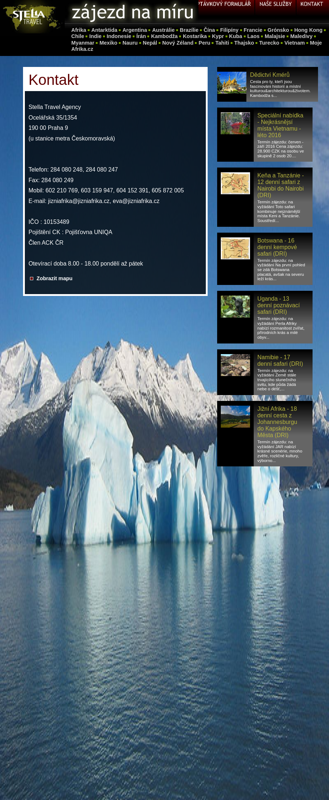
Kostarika (195, 36)
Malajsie (275, 36)
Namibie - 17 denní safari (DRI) (280, 360)
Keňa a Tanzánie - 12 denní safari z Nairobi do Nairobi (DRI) (280, 185)
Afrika (78, 30)
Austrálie (163, 30)
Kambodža (164, 36)
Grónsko (278, 30)
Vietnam (294, 43)
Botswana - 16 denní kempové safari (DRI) (277, 247)
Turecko (269, 43)
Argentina (134, 30)
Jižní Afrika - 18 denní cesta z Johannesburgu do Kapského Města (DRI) (277, 422)
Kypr (218, 36)
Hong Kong (308, 30)
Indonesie (119, 36)
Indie (95, 36)
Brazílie (189, 30)
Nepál (150, 43)
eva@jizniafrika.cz (136, 201)
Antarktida (104, 30)
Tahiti (222, 43)
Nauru (130, 43)
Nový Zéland (178, 43)
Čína (209, 30)
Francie (253, 30)
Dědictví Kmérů (270, 75)
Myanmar (82, 43)
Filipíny (229, 30)
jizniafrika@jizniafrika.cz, (79, 201)
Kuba (235, 36)
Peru (204, 43)
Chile (77, 36)
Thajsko (244, 43)
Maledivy (301, 36)
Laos (253, 36)
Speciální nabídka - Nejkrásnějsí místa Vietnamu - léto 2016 (280, 125)
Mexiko (108, 43)
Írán (141, 36)
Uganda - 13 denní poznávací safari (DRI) (278, 305)
